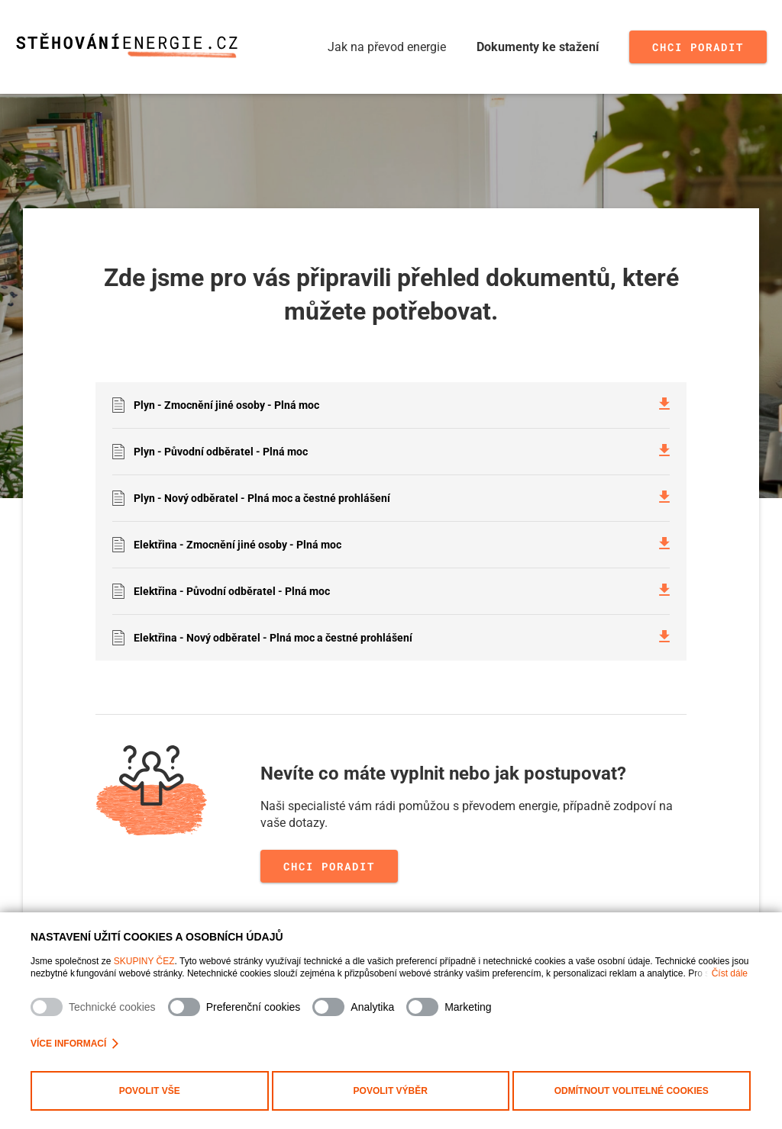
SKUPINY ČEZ (144, 961)
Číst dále (730, 973)
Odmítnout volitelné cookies (631, 1091)
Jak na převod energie (387, 47)
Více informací (74, 1043)
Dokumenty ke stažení (538, 47)
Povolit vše (149, 1091)
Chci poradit (698, 47)
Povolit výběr (391, 1091)
